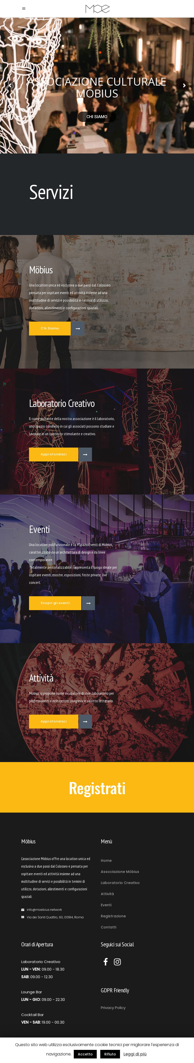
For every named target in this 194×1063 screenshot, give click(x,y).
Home (106, 860)
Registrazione (113, 916)
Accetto (85, 1054)
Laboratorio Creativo (120, 882)
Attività (107, 893)
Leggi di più (135, 1054)
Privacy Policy (113, 1007)
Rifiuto (110, 1054)
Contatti (108, 927)
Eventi (106, 905)
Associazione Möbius (120, 871)
